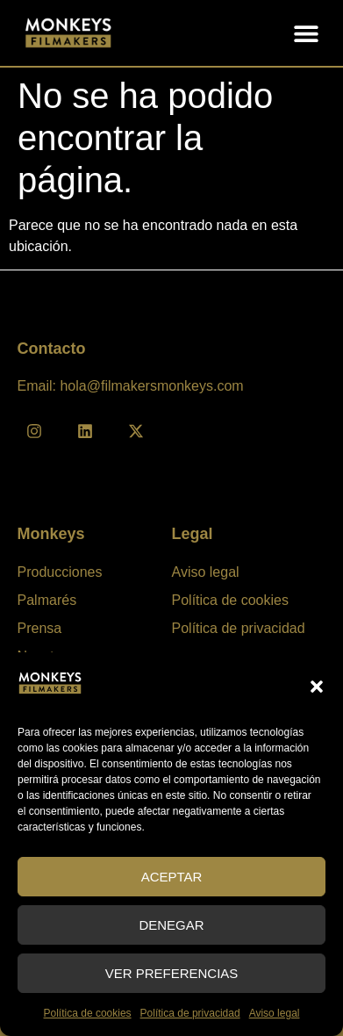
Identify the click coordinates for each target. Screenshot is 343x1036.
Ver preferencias (172, 973)
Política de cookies (88, 1013)
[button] (316, 686)
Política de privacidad (190, 1013)
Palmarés (47, 600)
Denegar (171, 924)
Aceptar (172, 876)
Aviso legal (274, 1013)
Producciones (60, 572)
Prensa (40, 628)
